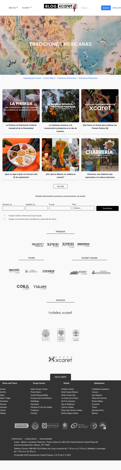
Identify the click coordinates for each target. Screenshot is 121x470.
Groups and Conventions (41, 398)
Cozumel (95, 404)
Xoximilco (4, 401)
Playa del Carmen (99, 398)
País (74, 204)
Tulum (94, 407)
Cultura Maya (49, 78)
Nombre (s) (7, 204)
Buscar (106, 8)
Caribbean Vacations (100, 389)
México (13, 7)
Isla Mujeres (97, 395)
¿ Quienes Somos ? (31, 439)
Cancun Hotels (67, 407)
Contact (34, 413)
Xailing (3, 413)
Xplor (2, 395)
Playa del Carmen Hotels (71, 410)
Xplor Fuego (5, 398)
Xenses (3, 404)
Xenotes (3, 407)
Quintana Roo (98, 410)
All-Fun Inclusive (68, 401)
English (117, 8)
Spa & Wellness (68, 404)
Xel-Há (3, 392)
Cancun (95, 392)
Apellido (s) (30, 204)
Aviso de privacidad (45, 439)
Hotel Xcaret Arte (68, 395)
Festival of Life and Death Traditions (41, 408)
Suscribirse (107, 208)
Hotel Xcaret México (69, 392)
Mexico (95, 413)
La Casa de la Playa (69, 398)
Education (35, 404)
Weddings (35, 401)
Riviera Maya (97, 401)
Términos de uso (17, 439)
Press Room (36, 392)
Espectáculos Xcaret (32, 78)
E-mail (51, 204)
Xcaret (27, 7)
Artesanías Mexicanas (88, 78)
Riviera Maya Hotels (69, 413)
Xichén (3, 410)
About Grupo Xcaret (39, 389)
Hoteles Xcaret (67, 389)
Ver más (60, 186)
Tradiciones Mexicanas (66, 78)
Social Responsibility (39, 395)
